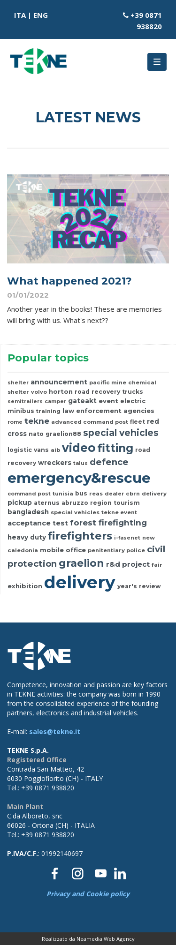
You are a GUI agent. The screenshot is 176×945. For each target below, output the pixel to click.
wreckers (54, 462)
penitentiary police (116, 550)
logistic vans (28, 449)
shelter (18, 382)
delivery (154, 493)
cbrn (133, 493)
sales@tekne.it (54, 731)
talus (80, 463)
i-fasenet (127, 537)
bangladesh (28, 512)
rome (15, 422)
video (79, 448)
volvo (39, 392)
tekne (36, 421)
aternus (47, 502)
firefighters (80, 535)
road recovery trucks (109, 391)
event (108, 401)
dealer (114, 493)
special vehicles (121, 433)
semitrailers (25, 401)
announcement (59, 382)
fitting (115, 448)
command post (29, 493)
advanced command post (89, 422)
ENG (40, 15)
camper (55, 401)
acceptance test (38, 523)
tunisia (63, 493)
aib (55, 450)
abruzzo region (86, 502)
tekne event (119, 512)
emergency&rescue (79, 478)
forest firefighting (108, 522)
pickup (20, 502)
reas (96, 493)
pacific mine (107, 382)
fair (157, 565)
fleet (137, 421)
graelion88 (63, 433)
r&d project (128, 564)
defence (109, 462)
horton (61, 391)
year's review (139, 586)
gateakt (82, 401)
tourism (127, 502)
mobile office (63, 550)
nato (36, 433)
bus (81, 493)
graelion (81, 563)
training (48, 411)
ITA (20, 15)
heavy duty (27, 537)
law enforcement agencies (108, 410)
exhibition (25, 586)
